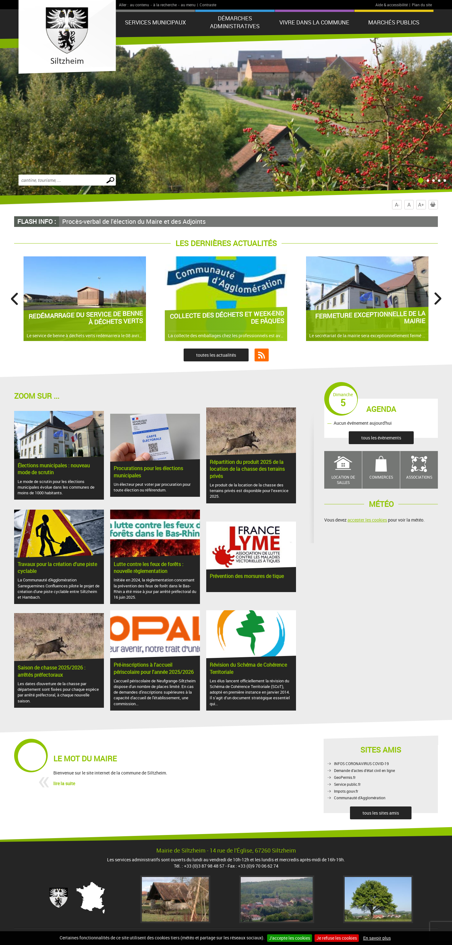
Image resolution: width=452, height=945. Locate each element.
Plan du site (422, 4)
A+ (421, 204)
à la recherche (165, 4)
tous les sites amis (381, 813)
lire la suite (64, 783)
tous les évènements (381, 438)
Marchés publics (393, 22)
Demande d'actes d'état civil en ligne (364, 770)
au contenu (139, 4)
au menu (188, 4)
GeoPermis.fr (345, 777)
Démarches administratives (235, 22)
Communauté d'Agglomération (359, 797)
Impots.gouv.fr (346, 791)
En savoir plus (377, 938)
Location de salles (343, 480)
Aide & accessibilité (391, 4)
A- (397, 204)
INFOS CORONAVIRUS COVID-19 (361, 763)
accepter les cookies (367, 520)
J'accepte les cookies (289, 938)
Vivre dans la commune (314, 22)
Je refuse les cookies (336, 938)
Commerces (381, 477)
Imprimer (434, 204)
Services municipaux (155, 22)
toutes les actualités (216, 355)
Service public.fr (347, 784)
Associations (419, 477)
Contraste (208, 4)
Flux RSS (262, 355)
